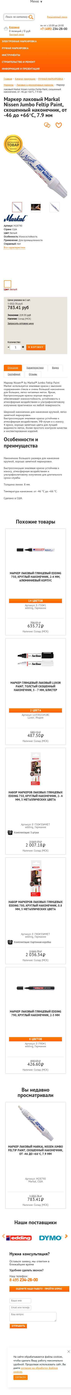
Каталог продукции (25, 79)
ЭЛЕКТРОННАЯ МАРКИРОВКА (19, 41)
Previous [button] (4, 1238)
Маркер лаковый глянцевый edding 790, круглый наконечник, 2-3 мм (35, 1013)
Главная (8, 79)
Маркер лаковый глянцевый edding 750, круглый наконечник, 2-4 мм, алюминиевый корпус (35, 577)
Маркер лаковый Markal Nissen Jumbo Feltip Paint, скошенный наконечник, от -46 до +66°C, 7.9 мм (35, 1150)
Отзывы (33, 374)
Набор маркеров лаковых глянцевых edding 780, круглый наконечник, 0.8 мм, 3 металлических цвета (36, 905)
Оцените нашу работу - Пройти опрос (39, 1289)
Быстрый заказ (16, 34)
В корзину (35, 347)
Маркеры (9, 85)
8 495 (23, 1280)
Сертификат (14, 374)
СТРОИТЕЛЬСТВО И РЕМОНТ (18, 62)
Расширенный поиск (57, 17)
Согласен (20, 1377)
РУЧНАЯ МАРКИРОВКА (15, 48)
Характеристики (35, 368)
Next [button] (67, 1238)
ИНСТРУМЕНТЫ (11, 55)
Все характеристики (14, 247)
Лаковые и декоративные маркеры (35, 85)
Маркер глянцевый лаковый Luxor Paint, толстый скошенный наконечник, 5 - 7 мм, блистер (35, 686)
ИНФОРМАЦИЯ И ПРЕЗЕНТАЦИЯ (21, 69)
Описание (13, 368)
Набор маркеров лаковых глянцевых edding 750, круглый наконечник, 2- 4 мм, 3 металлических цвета (36, 796)
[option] (35, 167)
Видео (55, 368)
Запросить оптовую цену (21, 323)
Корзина (14, 27)
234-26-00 (53, 29)
